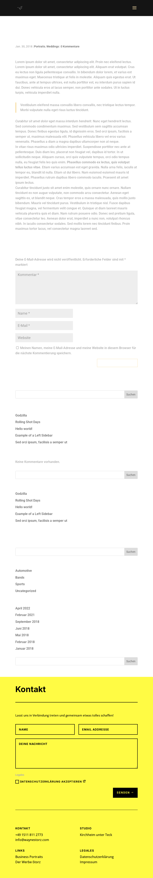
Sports (20, 584)
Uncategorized (25, 591)
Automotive (23, 571)
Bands (19, 577)
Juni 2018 (22, 628)
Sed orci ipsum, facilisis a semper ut (41, 442)
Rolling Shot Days (27, 422)
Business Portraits (29, 857)
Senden (123, 792)
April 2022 (22, 608)
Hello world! (23, 429)
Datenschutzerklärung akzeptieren (50, 782)
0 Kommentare (70, 46)
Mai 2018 (22, 635)
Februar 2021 (25, 615)
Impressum (88, 862)
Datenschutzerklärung (97, 857)
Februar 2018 (25, 642)
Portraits (39, 46)
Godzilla (21, 415)
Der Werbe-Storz (28, 862)
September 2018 (27, 622)
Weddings (52, 46)
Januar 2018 (24, 648)
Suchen (130, 394)
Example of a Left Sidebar (34, 435)
